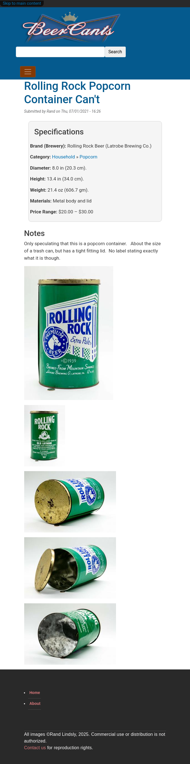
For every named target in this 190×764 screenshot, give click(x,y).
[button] (68, 335)
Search (115, 51)
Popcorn (88, 157)
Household (63, 157)
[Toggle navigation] (28, 71)
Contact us (35, 747)
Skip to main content (22, 3)
